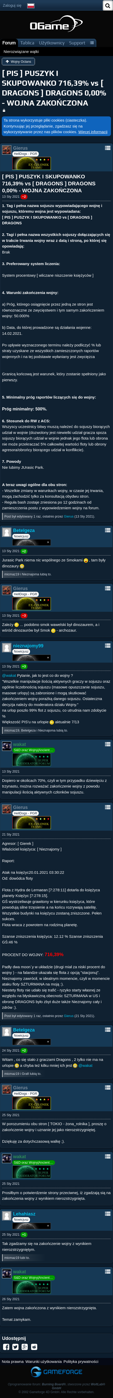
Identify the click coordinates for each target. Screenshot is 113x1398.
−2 (24, 196)
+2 (24, 551)
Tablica (27, 42)
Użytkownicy (51, 42)
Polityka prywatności (80, 1361)
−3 (24, 615)
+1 (24, 1234)
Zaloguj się (12, 5)
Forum (9, 42)
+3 (24, 666)
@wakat (9, 675)
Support (77, 42)
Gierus (69, 516)
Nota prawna (13, 1361)
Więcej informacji (92, 132)
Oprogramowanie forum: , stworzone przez (56, 1386)
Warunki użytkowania (43, 1361)
